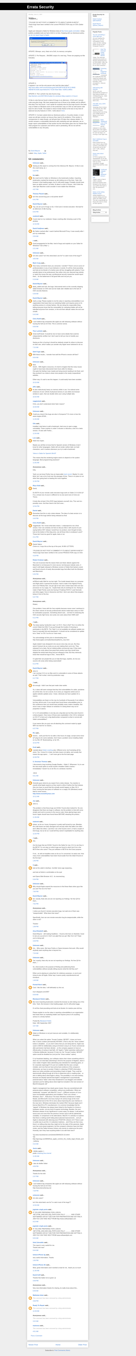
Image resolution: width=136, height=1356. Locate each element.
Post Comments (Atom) (62, 1350)
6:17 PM (35, 678)
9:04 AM (35, 357)
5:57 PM (35, 597)
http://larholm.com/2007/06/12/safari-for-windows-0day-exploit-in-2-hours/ (53, 96)
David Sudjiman (38, 228)
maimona (36, 1325)
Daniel (35, 510)
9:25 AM (35, 1238)
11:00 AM (36, 1156)
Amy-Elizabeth (38, 931)
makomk (36, 821)
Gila (34, 423)
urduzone (36, 1195)
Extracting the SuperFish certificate (104, 71)
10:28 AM (36, 407)
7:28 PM (35, 1191)
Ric (34, 733)
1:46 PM (35, 861)
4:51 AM (35, 1331)
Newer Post (33, 1345)
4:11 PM (35, 537)
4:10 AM (35, 1144)
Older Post (82, 1345)
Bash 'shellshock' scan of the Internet (104, 122)
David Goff (36, 1275)
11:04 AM (36, 419)
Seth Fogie (37, 352)
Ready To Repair (39, 1305)
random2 (36, 216)
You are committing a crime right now (99, 35)
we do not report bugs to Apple (39, 35)
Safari (44, 153)
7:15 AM (35, 347)
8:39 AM (35, 994)
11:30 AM (36, 1270)
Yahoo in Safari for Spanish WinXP (44, 453)
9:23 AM (35, 1221)
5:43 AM (35, 314)
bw (34, 175)
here (63, 111)
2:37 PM (35, 1176)
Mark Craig (37, 263)
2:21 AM (35, 248)
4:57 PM (35, 189)
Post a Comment (36, 1336)
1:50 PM (35, 1260)
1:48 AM (35, 980)
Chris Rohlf (37, 319)
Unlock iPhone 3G (39, 1265)
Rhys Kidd (36, 485)
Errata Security (40, 7)
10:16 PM (36, 743)
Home (58, 1345)
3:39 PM (35, 941)
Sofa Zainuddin (38, 1242)
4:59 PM (35, 1166)
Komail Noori (37, 984)
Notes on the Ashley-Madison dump (99, 192)
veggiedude (37, 401)
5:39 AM (35, 294)
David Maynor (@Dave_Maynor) (98, 24)
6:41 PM (35, 199)
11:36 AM (36, 817)
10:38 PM (36, 757)
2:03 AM (35, 236)
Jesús (35, 1148)
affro (34, 387)
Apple (40, 153)
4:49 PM (35, 1281)
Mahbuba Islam (38, 1295)
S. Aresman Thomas (40, 761)
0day (35, 153)
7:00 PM (35, 891)
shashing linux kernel (44, 1153)
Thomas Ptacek (38, 194)
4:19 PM (35, 555)
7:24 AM (35, 953)
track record (68, 474)
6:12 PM (35, 618)
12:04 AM (36, 1205)
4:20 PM (35, 171)
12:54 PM (36, 506)
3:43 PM (35, 518)
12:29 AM (36, 1311)
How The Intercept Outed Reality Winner (103, 52)
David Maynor (38, 204)
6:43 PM (35, 212)
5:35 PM (35, 574)
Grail (34, 747)
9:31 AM (35, 776)
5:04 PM (35, 879)
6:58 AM (35, 326)
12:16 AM (36, 224)
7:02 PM (35, 904)
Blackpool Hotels (39, 999)
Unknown (36, 163)
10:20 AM (36, 397)
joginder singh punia (40, 1209)
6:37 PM (35, 728)
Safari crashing (48, 750)
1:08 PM (35, 926)
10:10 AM (36, 382)
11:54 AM (36, 433)
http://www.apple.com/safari (70, 31)
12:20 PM (36, 834)
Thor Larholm (37, 331)
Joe (34, 801)
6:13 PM (35, 664)
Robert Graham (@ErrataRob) (97, 19)
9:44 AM (35, 1250)
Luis (34, 438)
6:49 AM (35, 1291)
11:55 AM (36, 462)
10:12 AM (36, 796)
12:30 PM (36, 481)
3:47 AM (35, 1026)
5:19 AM (35, 279)
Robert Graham (38, 560)
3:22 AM (35, 1321)
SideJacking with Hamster (98, 88)
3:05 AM (35, 258)
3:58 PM (35, 1301)
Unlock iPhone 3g (39, 1255)
